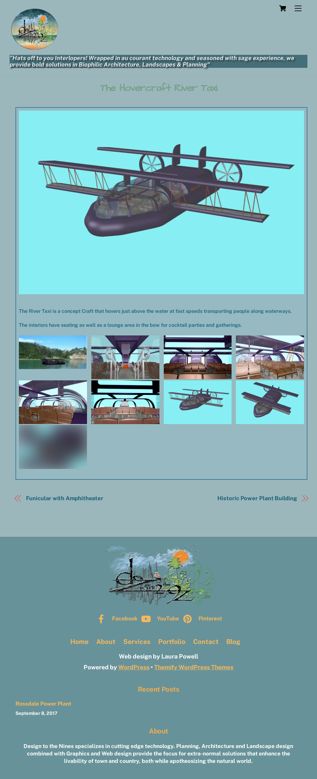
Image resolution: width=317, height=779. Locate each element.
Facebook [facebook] (115, 618)
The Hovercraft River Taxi (158, 88)
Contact (206, 642)
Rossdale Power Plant (43, 703)
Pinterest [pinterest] (201, 618)
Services (136, 642)
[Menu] (298, 8)
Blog (233, 642)
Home (79, 642)
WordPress (134, 667)
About (105, 642)
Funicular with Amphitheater (65, 498)
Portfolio (171, 642)
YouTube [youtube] (159, 618)
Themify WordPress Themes (193, 667)
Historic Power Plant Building (257, 498)
